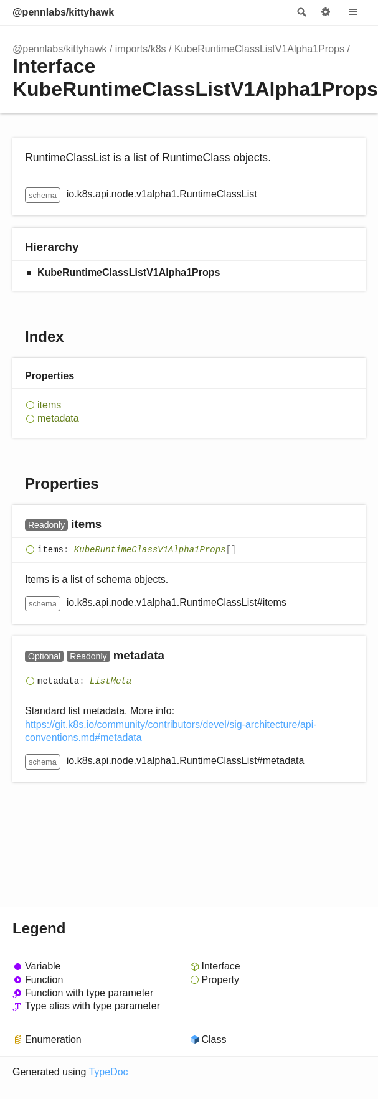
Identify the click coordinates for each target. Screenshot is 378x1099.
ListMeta (110, 681)
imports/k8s (140, 49)
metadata (58, 418)
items (49, 405)
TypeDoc (108, 1072)
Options (325, 12)
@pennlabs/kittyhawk (63, 12)
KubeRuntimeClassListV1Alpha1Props (259, 49)
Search (300, 12)
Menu (353, 12)
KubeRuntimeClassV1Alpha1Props (150, 550)
